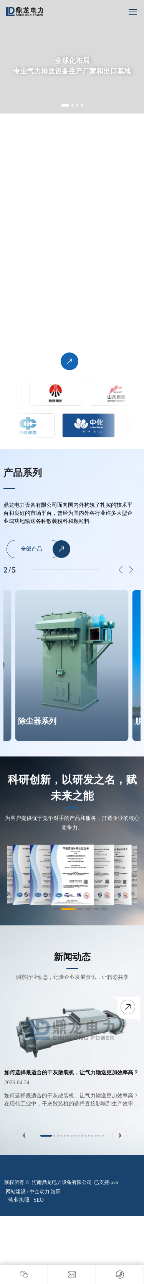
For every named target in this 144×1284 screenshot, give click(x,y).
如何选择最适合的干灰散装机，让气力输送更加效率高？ (71, 1072)
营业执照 (19, 1200)
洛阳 (56, 1191)
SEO (38, 1200)
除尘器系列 (37, 721)
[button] (65, 105)
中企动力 (40, 1191)
